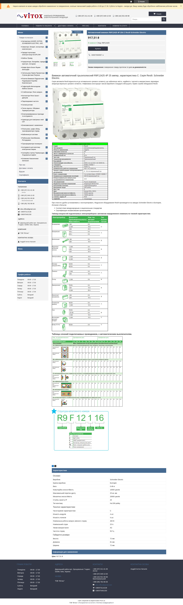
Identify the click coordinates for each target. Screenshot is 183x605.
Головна (25, 26)
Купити (98, 49)
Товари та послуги (44, 26)
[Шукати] (164, 19)
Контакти (102, 26)
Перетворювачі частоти (30, 101)
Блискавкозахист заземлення (32, 125)
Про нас (22, 165)
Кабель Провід (27, 58)
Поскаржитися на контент (87, 603)
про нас (85, 26)
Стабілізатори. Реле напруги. (32, 92)
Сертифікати (24, 175)
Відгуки (22, 172)
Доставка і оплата (65, 26)
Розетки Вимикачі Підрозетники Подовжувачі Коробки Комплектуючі (33, 81)
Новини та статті (120, 26)
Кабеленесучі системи (30, 134)
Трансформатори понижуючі (32, 144)
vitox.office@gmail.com (28, 209)
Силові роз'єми (27, 105)
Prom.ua (102, 600)
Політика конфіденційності (105, 603)
